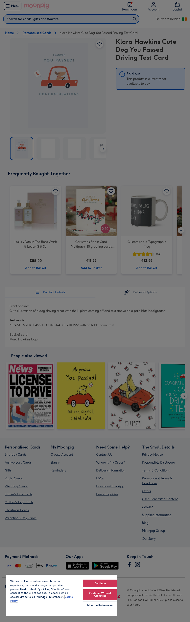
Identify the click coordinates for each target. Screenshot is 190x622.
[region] (61, 595)
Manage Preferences (100, 605)
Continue (100, 583)
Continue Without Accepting (100, 594)
